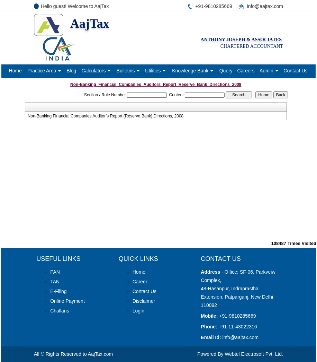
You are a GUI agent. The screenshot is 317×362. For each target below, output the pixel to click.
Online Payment (67, 301)
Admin (269, 70)
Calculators (95, 70)
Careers (246, 70)
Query (226, 70)
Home (15, 70)
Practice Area (44, 70)
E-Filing (58, 291)
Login (138, 311)
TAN (55, 281)
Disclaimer (144, 301)
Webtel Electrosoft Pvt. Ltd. (254, 354)
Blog (71, 70)
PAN (55, 272)
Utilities (155, 70)
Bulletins (128, 70)
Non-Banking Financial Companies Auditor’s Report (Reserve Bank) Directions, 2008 (105, 116)
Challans (59, 311)
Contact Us (295, 70)
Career (140, 281)
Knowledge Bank (192, 70)
